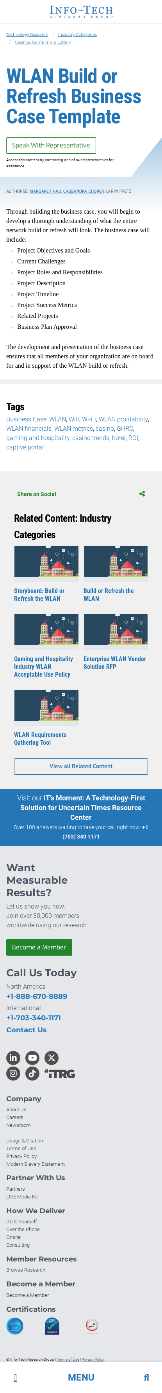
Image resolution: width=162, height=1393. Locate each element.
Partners (15, 1189)
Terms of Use (21, 1148)
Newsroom (18, 1125)
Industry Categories (77, 34)
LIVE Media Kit (22, 1197)
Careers (14, 1117)
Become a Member (39, 947)
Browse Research (25, 1270)
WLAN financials (29, 428)
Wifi (74, 419)
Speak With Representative (51, 145)
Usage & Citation (24, 1141)
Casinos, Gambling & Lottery (43, 42)
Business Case (26, 419)
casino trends (90, 438)
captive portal (25, 447)
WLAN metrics (73, 428)
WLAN (57, 419)
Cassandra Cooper (83, 191)
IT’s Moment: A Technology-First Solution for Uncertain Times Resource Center (82, 807)
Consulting (18, 1245)
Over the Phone (23, 1229)
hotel (119, 438)
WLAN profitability (123, 419)
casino (105, 428)
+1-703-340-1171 (33, 1018)
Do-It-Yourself (21, 1222)
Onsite (13, 1237)
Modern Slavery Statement (35, 1164)
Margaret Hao (45, 191)
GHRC (125, 428)
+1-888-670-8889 (36, 996)
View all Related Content (81, 766)
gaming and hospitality (37, 438)
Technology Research (27, 34)
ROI (133, 438)
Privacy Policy (21, 1156)
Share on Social (81, 494)
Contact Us (26, 1030)
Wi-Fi (89, 419)
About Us (16, 1109)
